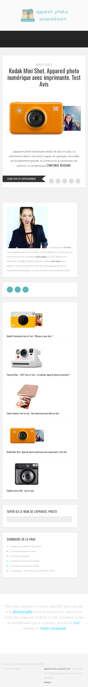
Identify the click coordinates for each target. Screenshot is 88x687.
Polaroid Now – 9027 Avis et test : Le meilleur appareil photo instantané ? (38, 374)
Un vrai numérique (19, 556)
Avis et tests (44, 64)
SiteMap (47, 682)
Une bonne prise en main (22, 551)
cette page (40, 256)
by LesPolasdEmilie (27, 178)
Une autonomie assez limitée (24, 566)
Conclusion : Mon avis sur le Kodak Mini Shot (32, 571)
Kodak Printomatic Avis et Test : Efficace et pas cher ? (30, 336)
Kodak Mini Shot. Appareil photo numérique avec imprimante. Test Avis (44, 77)
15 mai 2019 (12, 178)
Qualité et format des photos (24, 561)
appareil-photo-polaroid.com (57, 669)
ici (24, 261)
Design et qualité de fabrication (25, 546)
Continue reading (59, 165)
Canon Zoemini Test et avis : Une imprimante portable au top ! (33, 413)
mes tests (56, 261)
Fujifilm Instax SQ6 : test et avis (20, 490)
